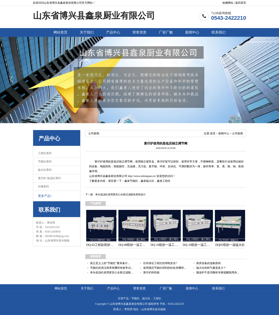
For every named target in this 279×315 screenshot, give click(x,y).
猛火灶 (150, 180)
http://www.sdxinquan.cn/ (142, 176)
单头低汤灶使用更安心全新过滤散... (111, 272)
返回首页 (240, 2)
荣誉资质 (139, 32)
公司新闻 (237, 133)
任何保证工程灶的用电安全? (160, 263)
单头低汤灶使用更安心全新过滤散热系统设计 (120, 194)
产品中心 (113, 32)
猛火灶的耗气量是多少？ (211, 267)
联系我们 (219, 32)
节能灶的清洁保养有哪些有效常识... (111, 267)
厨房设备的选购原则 (208, 263)
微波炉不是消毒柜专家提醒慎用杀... (217, 272)
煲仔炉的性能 (151, 272)
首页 (212, 133)
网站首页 (60, 32)
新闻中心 (192, 32)
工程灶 (166, 180)
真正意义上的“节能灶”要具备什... (110, 263)
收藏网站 (227, 2)
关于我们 (87, 32)
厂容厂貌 (166, 32)
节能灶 (134, 180)
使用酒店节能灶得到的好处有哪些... (164, 267)
